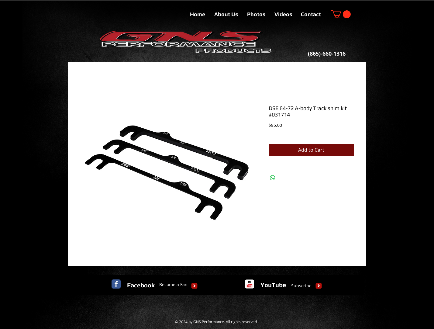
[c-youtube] (249, 284)
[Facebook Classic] (116, 284)
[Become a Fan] (173, 285)
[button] (341, 14)
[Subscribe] (301, 286)
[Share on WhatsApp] (272, 178)
